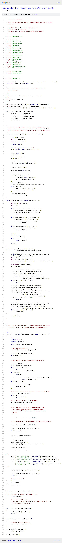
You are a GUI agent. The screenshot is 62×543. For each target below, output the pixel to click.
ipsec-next (31, 8)
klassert (23, 8)
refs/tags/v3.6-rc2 (42, 8)
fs (53, 8)
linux (3, 8)
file (35, 14)
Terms (19, 540)
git (18, 8)
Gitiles (10, 540)
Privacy (14, 540)
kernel (13, 8)
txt (55, 540)
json (59, 540)
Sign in (58, 2)
